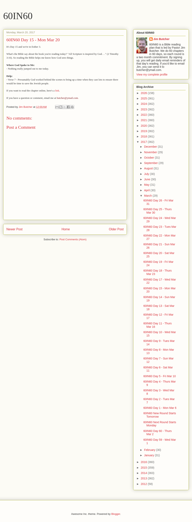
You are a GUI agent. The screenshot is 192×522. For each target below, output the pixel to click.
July (147, 174)
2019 (144, 131)
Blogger (115, 513)
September (151, 163)
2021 (144, 120)
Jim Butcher (161, 39)
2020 (144, 125)
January (149, 455)
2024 (144, 103)
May (147, 184)
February (150, 449)
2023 (144, 109)
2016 (144, 462)
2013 (144, 478)
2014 (144, 473)
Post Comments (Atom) (72, 239)
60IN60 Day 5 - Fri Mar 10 (159, 376)
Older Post (116, 229)
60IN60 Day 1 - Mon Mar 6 (159, 407)
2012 (144, 484)
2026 (144, 93)
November (151, 152)
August (148, 168)
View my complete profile (151, 74)
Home (66, 229)
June (147, 179)
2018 (144, 136)
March (148, 195)
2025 (144, 98)
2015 (144, 467)
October (149, 157)
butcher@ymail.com (67, 97)
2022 (144, 114)
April (147, 190)
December (151, 146)
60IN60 (18, 16)
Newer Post (14, 229)
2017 (144, 141)
